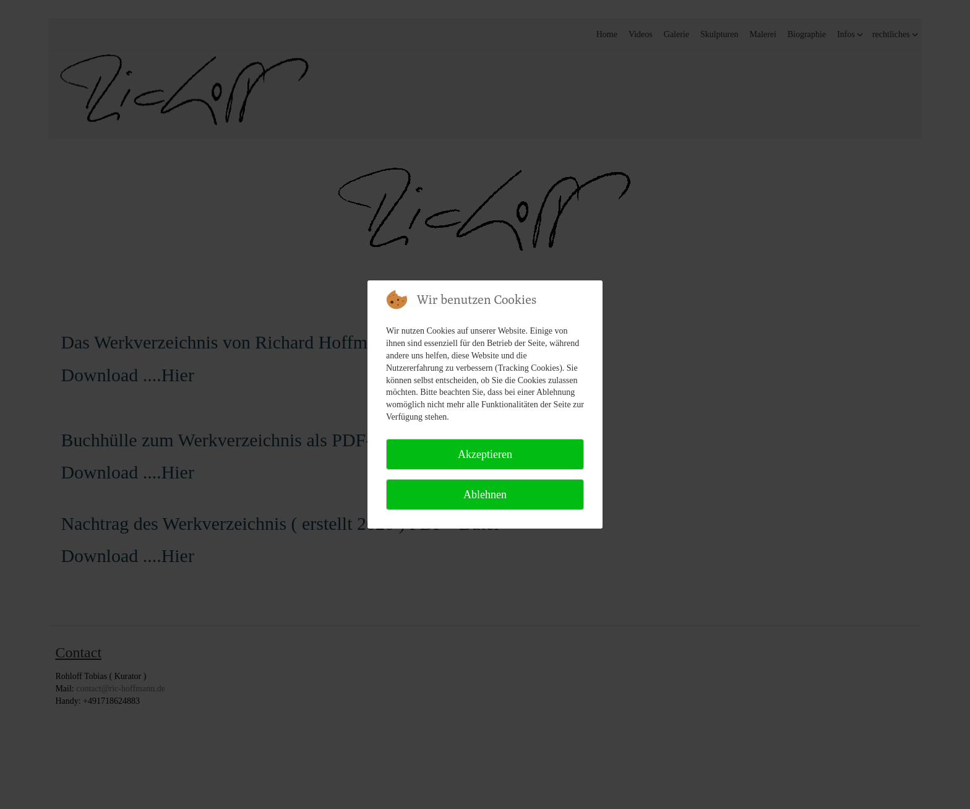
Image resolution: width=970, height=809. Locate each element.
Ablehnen (485, 494)
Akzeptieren (485, 454)
